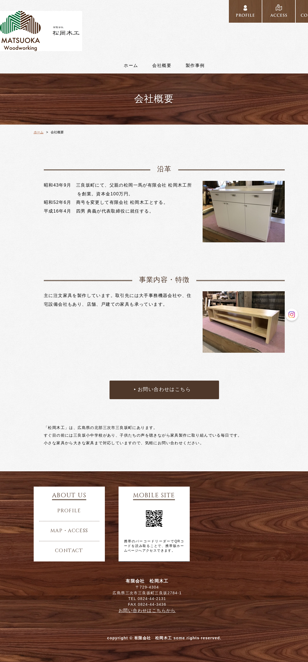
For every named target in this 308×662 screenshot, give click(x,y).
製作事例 (195, 66)
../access (278, 11)
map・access (69, 531)
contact (69, 551)
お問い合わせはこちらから (147, 610)
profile (69, 511)
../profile (245, 11)
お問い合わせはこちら (164, 389)
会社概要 (161, 66)
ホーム (131, 66)
